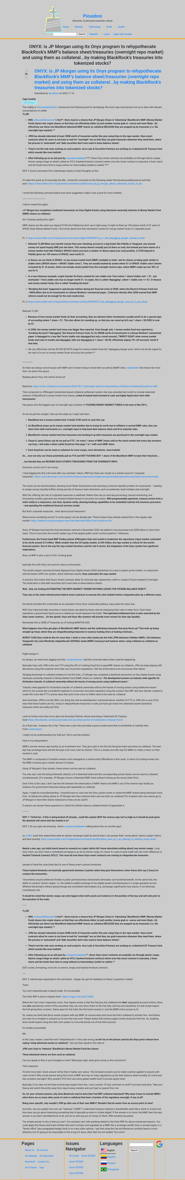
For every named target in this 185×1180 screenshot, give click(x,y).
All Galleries (31, 1156)
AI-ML (109, 26)
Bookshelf (30, 1161)
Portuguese (113, 1169)
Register (93, 34)
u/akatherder (132, 367)
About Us (29, 1150)
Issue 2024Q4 (76, 1161)
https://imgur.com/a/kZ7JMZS (78, 996)
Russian (111, 1163)
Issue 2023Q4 (76, 1173)
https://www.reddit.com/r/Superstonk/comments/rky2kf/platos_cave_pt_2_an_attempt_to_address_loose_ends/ (98, 839)
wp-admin (54, 93)
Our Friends (31, 1167)
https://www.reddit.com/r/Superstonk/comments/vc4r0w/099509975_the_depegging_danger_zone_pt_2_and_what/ (87, 301)
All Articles (42, 1150)
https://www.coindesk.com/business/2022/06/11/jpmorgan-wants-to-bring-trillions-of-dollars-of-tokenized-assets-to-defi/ (95, 386)
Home (66, 26)
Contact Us (43, 1161)
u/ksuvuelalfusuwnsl (44, 120)
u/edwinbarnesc (74, 659)
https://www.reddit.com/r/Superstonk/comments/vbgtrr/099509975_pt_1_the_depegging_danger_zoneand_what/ (86, 238)
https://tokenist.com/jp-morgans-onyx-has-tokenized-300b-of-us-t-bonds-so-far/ (71, 520)
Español (111, 1157)
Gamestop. (29, 102)
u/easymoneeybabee (75, 826)
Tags (41, 1167)
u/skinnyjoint (35, 729)
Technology (94, 26)
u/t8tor (29, 835)
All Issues (74, 1155)
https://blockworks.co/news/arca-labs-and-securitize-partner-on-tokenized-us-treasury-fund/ (75, 719)
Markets (79, 26)
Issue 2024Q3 (76, 1167)
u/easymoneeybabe (76, 158)
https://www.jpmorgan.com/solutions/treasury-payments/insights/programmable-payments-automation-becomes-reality (96, 476)
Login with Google (122, 34)
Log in (107, 34)
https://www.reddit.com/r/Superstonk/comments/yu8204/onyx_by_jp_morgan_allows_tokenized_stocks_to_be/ (85, 183)
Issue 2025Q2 (88, 1155)
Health (121, 26)
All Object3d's (46, 1156)
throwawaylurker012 (47, 107)
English (111, 1150)
